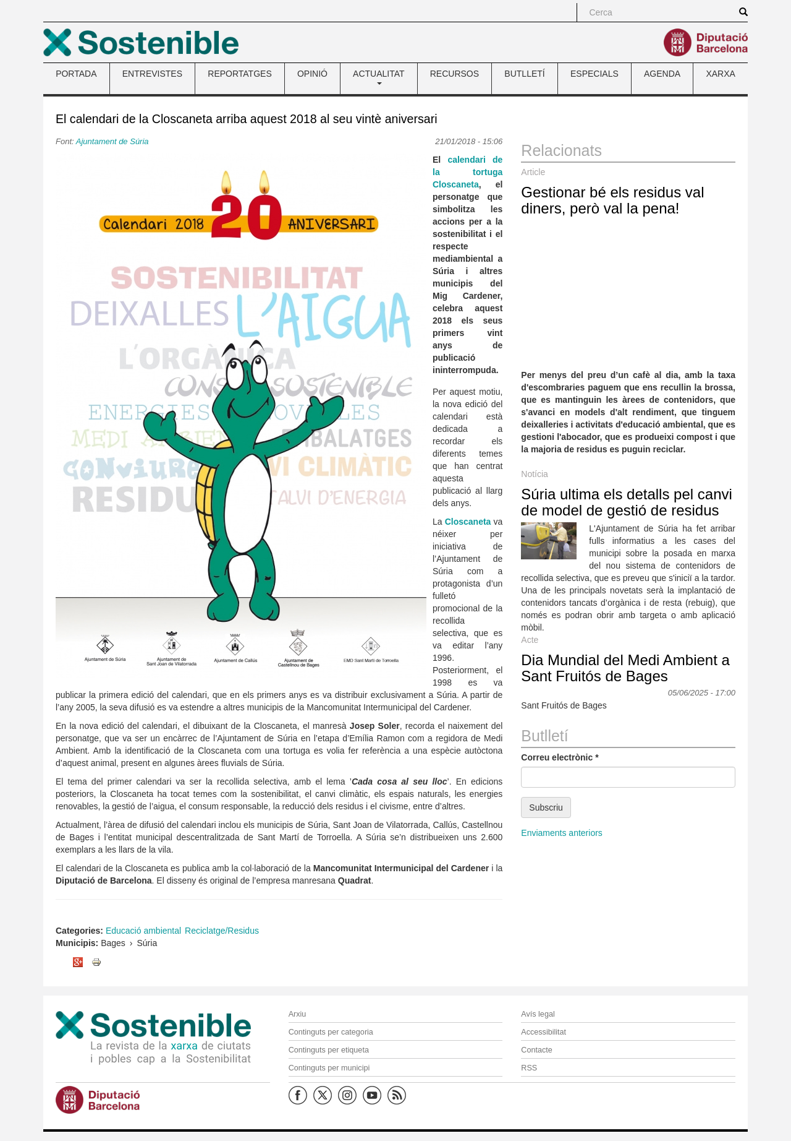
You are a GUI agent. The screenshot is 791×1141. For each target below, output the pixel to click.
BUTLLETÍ (524, 74)
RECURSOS (454, 74)
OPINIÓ (312, 74)
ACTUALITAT (379, 77)
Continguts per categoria (331, 1032)
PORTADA (76, 74)
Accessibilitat (543, 1032)
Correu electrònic (559, 757)
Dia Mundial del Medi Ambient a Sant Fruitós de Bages (625, 668)
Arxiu (298, 1014)
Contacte (536, 1050)
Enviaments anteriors (562, 833)
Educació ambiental (143, 931)
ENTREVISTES (152, 74)
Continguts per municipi (329, 1068)
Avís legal (537, 1014)
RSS (529, 1068)
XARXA (720, 74)
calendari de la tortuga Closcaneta (467, 172)
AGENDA (662, 74)
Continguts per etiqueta (329, 1050)
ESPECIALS (594, 74)
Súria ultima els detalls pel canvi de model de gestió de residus (626, 502)
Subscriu (545, 807)
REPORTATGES (239, 74)
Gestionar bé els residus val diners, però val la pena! (612, 200)
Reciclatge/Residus (222, 931)
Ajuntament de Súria (112, 141)
